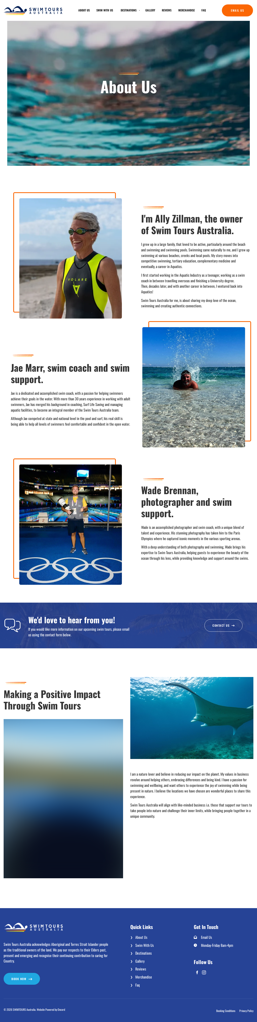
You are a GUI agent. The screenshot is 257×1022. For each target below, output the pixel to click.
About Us (84, 10)
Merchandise (186, 10)
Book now (11, 975)
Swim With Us (104, 10)
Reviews (166, 10)
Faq (203, 10)
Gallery (150, 10)
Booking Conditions (225, 1011)
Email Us (228, 7)
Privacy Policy (246, 1011)
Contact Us (223, 622)
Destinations (129, 10)
